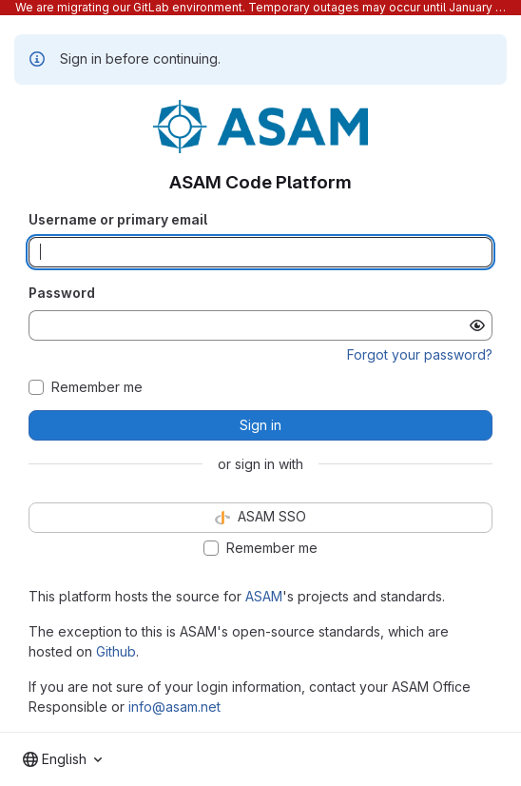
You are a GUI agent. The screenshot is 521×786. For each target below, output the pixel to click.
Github (116, 651)
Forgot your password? (419, 354)
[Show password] (477, 325)
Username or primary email (118, 219)
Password (62, 293)
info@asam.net (174, 706)
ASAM (263, 596)
